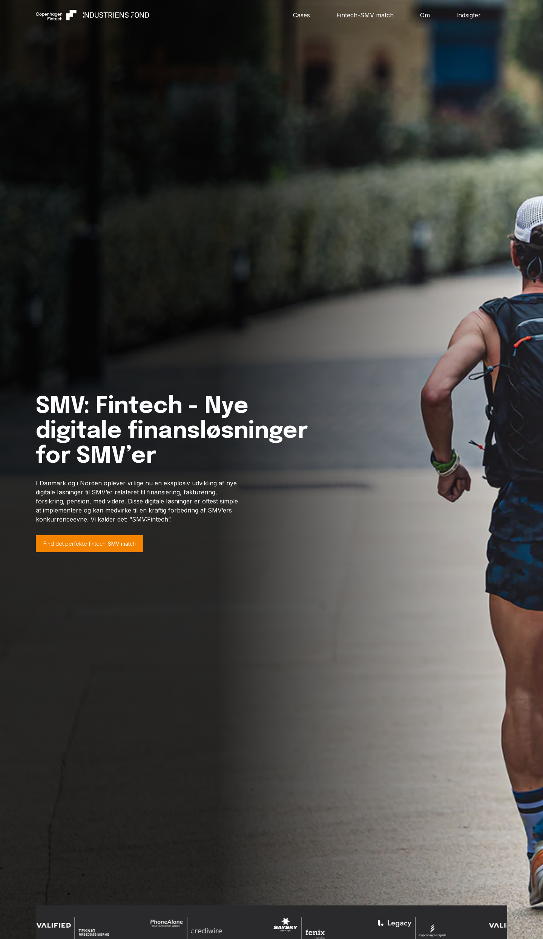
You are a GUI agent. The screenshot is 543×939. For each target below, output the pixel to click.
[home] (164, 15)
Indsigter (468, 15)
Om (425, 15)
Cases (301, 15)
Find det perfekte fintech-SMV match (89, 543)
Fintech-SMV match (365, 15)
